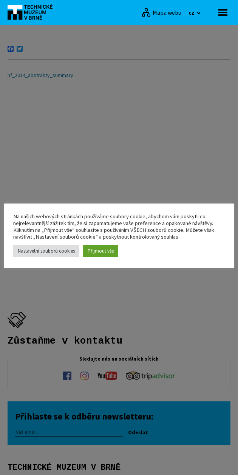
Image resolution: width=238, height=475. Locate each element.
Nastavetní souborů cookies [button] (46, 251)
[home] (32, 12)
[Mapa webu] (161, 12)
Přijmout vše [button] (101, 251)
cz (192, 12)
